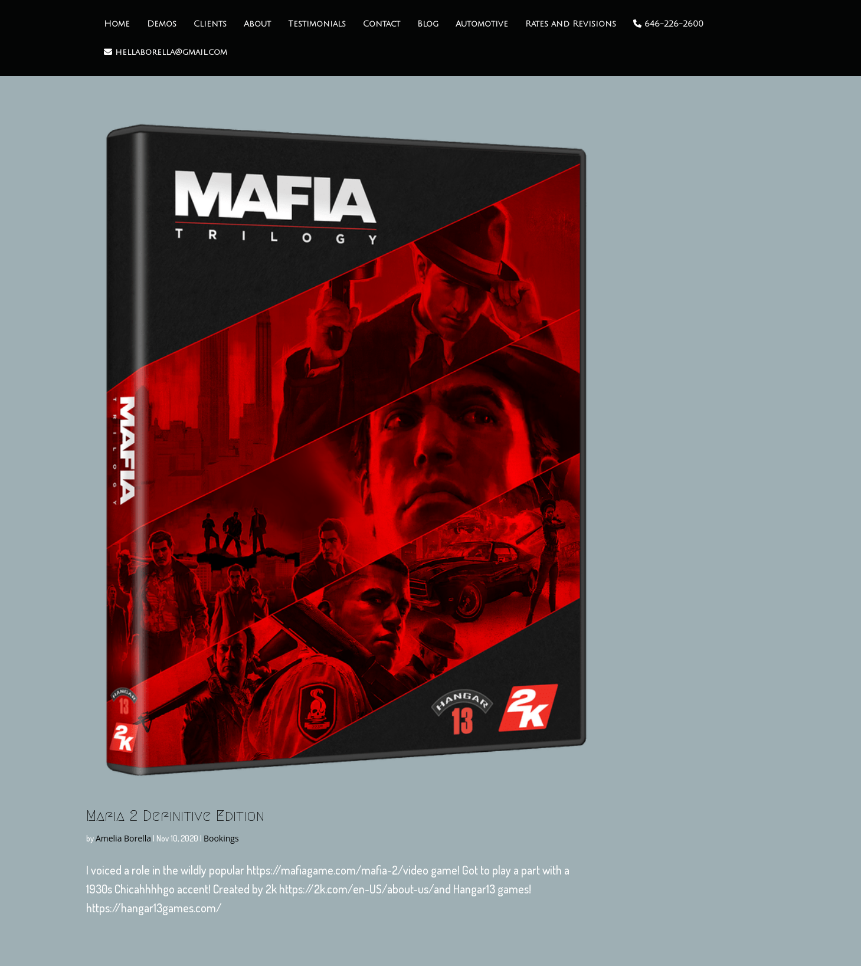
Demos (161, 24)
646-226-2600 (668, 23)
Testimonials (317, 24)
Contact (381, 24)
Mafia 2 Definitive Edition (175, 815)
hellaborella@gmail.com (165, 52)
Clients (210, 24)
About (257, 24)
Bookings (221, 838)
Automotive (482, 24)
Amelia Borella (123, 838)
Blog (427, 24)
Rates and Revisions (570, 24)
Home (117, 24)
